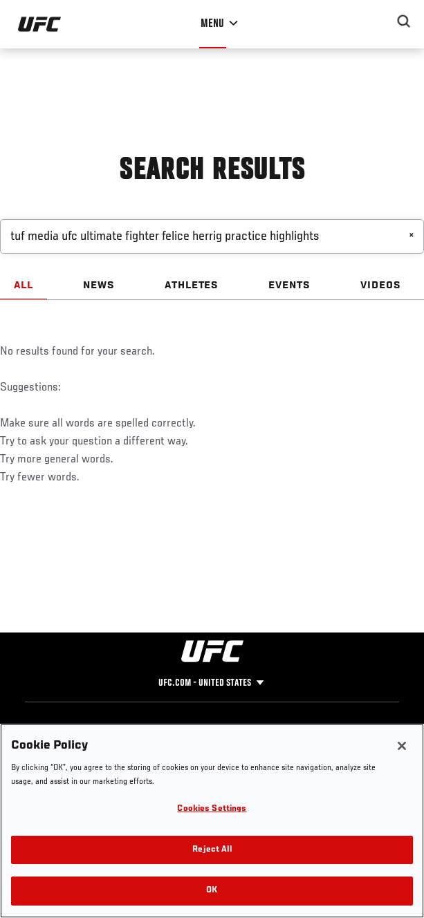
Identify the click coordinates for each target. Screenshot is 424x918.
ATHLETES (192, 285)
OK (211, 890)
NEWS (99, 285)
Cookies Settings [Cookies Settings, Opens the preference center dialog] (211, 809)
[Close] (402, 746)
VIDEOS (380, 285)
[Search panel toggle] (404, 21)
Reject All (211, 849)
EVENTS (289, 285)
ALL (23, 285)
